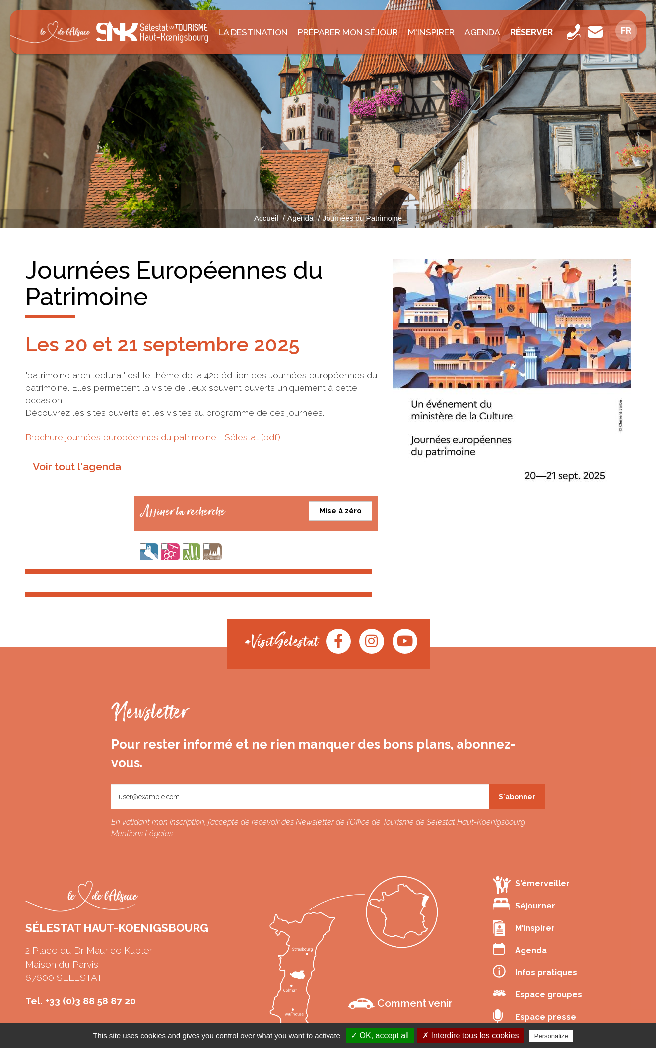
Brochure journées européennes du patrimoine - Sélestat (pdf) (152, 437)
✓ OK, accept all (380, 1035)
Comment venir (400, 1003)
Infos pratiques (535, 971)
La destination (253, 32)
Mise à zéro (340, 510)
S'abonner (517, 797)
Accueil (266, 218)
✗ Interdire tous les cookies (470, 1035)
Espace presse (534, 1017)
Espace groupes (537, 993)
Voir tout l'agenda (77, 466)
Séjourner (524, 904)
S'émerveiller (531, 884)
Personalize (551, 1036)
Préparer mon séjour (348, 32)
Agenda (482, 32)
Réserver (531, 32)
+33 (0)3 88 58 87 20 (90, 1000)
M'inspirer (431, 32)
